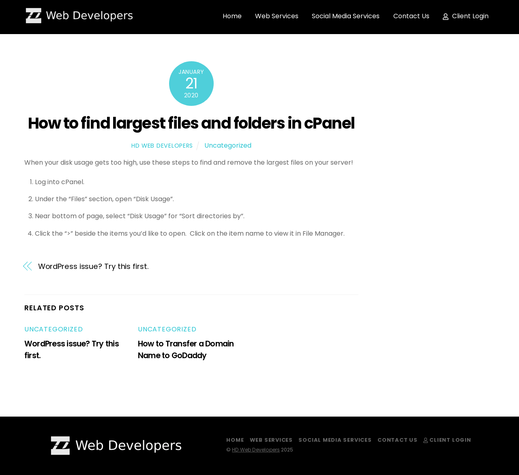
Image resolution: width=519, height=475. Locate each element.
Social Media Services (346, 16)
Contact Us (411, 16)
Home (232, 16)
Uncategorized (227, 145)
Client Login (466, 16)
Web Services (276, 16)
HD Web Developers (162, 146)
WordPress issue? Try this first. (93, 266)
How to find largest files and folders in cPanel (191, 123)
